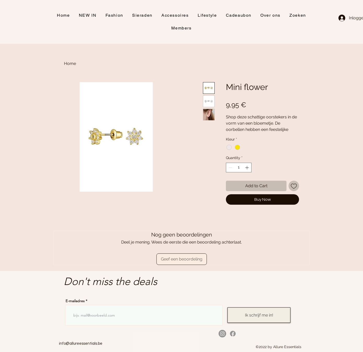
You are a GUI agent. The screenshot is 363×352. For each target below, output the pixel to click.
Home (70, 63)
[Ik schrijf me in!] (258, 315)
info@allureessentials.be (80, 343)
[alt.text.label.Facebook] (233, 333)
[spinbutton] (238, 167)
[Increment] (247, 167)
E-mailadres (75, 301)
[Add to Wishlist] (294, 186)
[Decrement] (230, 167)
